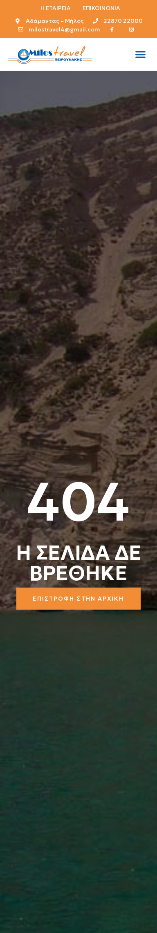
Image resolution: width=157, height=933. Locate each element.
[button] (140, 54)
